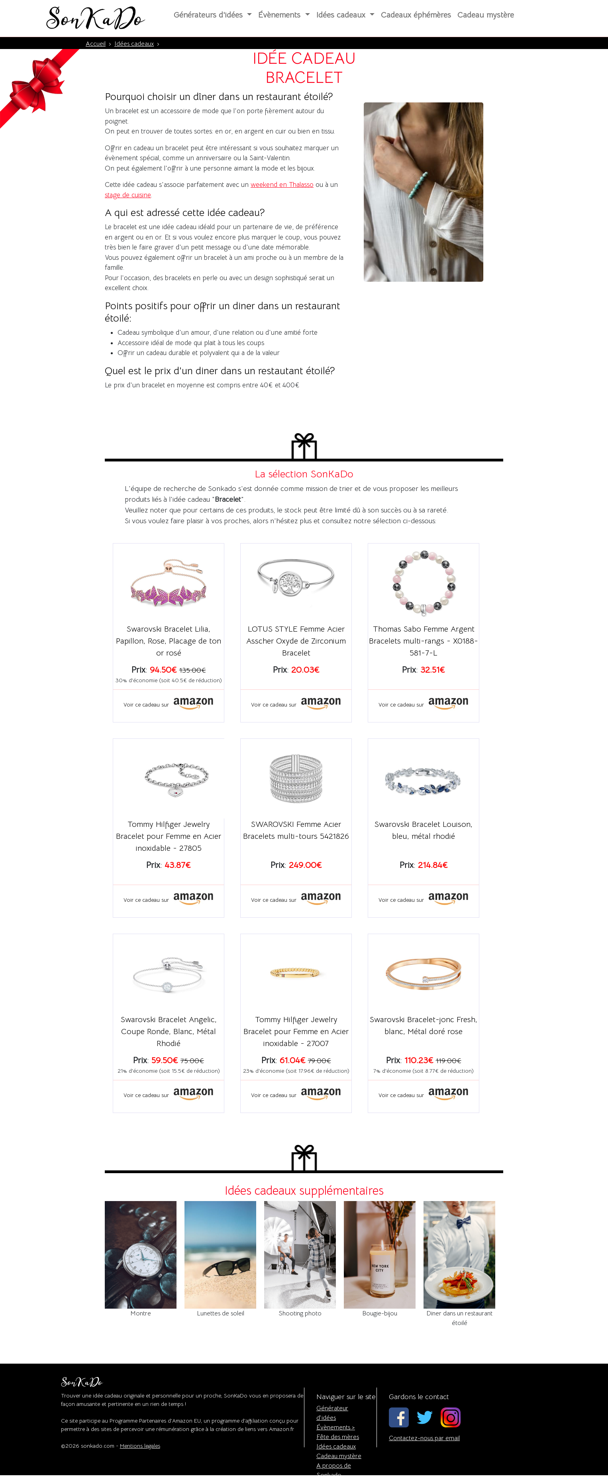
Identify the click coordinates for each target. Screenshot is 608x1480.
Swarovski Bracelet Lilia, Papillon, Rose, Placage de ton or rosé (168, 641)
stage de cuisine (128, 195)
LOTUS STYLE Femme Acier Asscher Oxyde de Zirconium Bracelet (296, 641)
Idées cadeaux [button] (342, 15)
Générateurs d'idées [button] (209, 15)
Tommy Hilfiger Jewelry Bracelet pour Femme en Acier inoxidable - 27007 (296, 1031)
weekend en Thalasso (282, 185)
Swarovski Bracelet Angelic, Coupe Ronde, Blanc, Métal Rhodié (169, 1031)
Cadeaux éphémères (416, 15)
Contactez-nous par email (424, 1438)
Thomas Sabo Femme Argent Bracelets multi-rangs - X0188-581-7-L (423, 641)
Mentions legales (140, 1445)
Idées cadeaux (336, 1447)
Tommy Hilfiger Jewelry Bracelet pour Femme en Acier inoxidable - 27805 (168, 836)
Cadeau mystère (485, 15)
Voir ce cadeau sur (169, 704)
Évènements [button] (280, 15)
